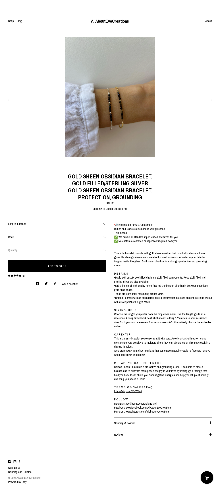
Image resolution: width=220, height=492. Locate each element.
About (208, 21)
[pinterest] (20, 462)
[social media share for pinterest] (54, 282)
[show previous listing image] (17, 99)
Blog (19, 21)
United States (113, 209)
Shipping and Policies (20, 472)
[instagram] (15, 462)
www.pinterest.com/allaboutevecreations (147, 411)
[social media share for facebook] (37, 282)
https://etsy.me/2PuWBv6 (128, 391)
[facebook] (9, 462)
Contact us (14, 468)
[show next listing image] (203, 99)
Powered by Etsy (17, 482)
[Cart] (207, 477)
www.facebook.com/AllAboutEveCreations (148, 407)
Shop (11, 21)
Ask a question (70, 284)
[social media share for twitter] (46, 282)
